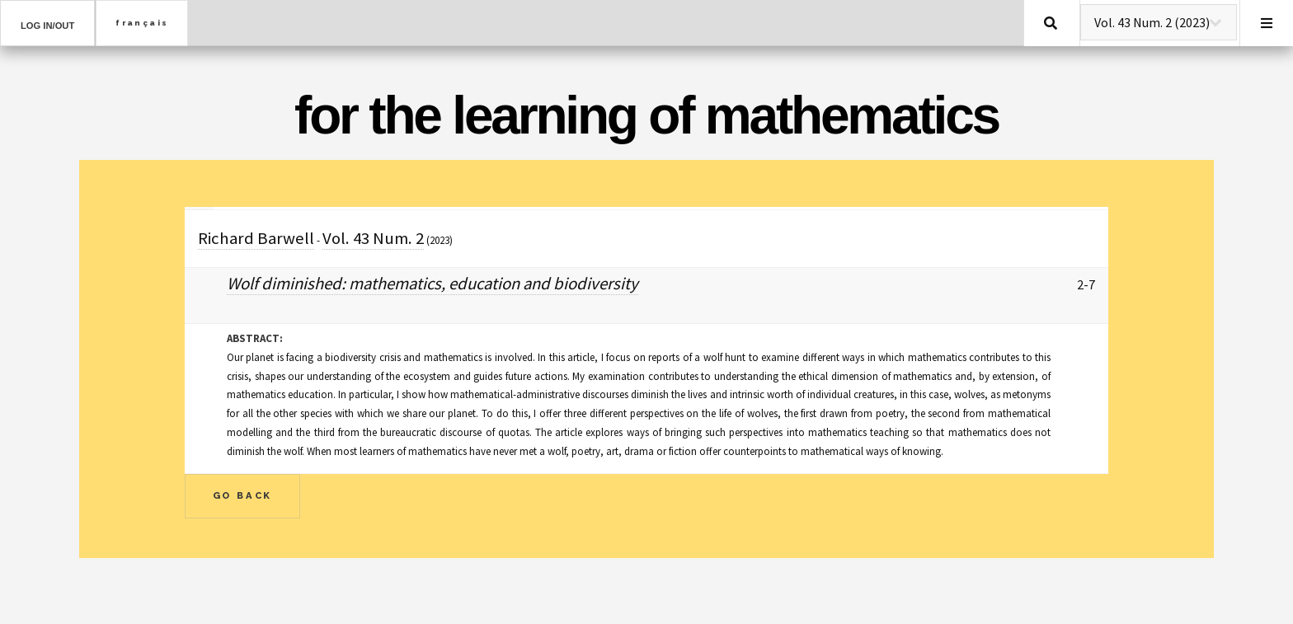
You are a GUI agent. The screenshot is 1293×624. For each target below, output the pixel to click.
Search (1050, 23)
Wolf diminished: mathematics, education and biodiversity (432, 283)
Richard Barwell (256, 238)
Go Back (243, 495)
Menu (1266, 23)
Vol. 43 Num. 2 (373, 238)
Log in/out (47, 25)
